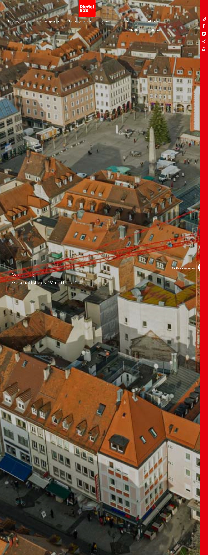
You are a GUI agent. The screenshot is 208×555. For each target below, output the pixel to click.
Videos (170, 21)
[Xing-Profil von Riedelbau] (204, 41)
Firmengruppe (76, 21)
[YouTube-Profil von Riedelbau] (204, 49)
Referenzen (126, 21)
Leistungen (12, 21)
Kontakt (192, 21)
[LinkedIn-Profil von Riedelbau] (204, 34)
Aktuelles (149, 21)
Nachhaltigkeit (43, 21)
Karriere (102, 21)
